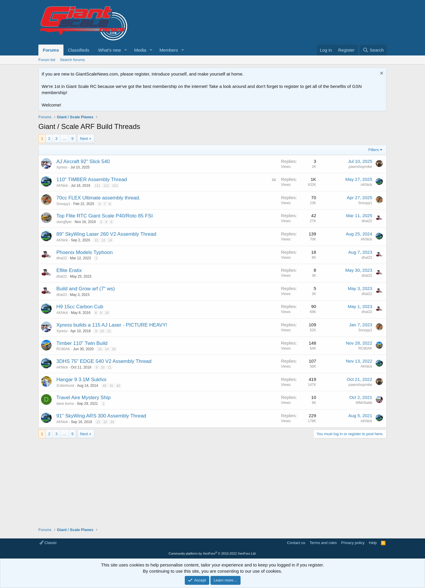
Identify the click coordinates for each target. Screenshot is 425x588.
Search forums (72, 60)
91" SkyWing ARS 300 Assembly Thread (101, 416)
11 (109, 331)
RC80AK (63, 349)
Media (140, 50)
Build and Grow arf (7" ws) (85, 288)
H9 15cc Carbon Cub (79, 306)
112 (106, 185)
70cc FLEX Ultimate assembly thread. (98, 198)
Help (373, 542)
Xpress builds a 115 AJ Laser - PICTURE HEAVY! (111, 325)
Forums (51, 50)
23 (112, 422)
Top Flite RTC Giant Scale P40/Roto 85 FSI (104, 216)
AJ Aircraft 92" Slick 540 (83, 161)
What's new (109, 50)
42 (118, 385)
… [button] (64, 138)
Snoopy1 (63, 204)
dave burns (65, 404)
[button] (125, 50)
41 (111, 385)
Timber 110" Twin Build (81, 343)
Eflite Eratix (69, 270)
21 (98, 422)
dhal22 (367, 221)
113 (114, 185)
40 (104, 385)
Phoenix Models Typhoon (84, 252)
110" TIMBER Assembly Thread (91, 179)
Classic (48, 542)
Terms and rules (323, 542)
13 (103, 240)
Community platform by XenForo (212, 553)
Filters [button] (373, 150)
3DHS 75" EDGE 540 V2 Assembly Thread (103, 361)
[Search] (373, 50)
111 (97, 185)
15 (113, 349)
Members (168, 50)
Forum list (46, 60)
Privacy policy (352, 542)
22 (105, 422)
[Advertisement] (212, 479)
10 (107, 313)
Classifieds (78, 50)
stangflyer (64, 222)
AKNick (62, 186)
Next (84, 138)
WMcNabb (364, 403)
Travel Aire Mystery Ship (83, 397)
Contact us (296, 542)
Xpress (61, 167)
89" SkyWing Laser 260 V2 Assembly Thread (106, 234)
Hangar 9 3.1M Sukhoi (81, 379)
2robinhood (65, 386)
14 (110, 240)
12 (96, 240)
